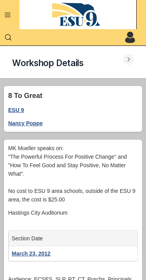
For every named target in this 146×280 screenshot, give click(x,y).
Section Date (29, 238)
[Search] (8, 37)
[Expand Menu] (8, 15)
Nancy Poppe (25, 123)
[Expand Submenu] (128, 59)
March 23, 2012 (31, 253)
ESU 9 (16, 110)
